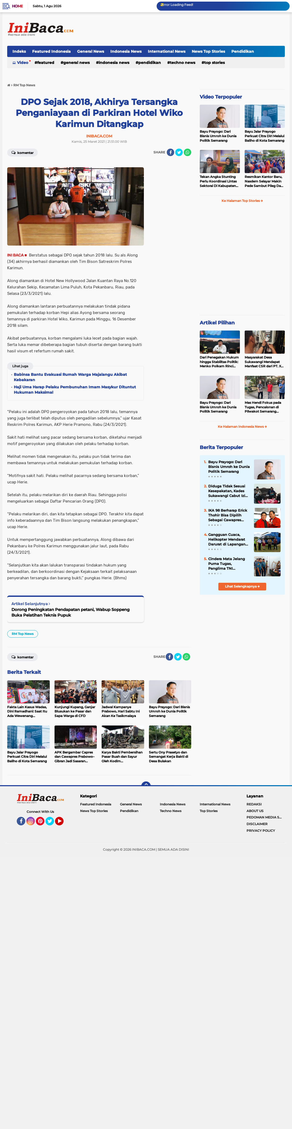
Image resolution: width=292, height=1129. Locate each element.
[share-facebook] (170, 152)
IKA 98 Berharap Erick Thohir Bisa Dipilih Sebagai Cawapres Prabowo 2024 (227, 515)
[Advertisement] (188, 29)
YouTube (63, 823)
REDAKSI (254, 804)
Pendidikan (242, 51)
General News (90, 51)
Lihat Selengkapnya (242, 586)
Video (22, 62)
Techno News (182, 62)
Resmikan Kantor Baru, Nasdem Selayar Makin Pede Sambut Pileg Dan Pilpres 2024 (264, 181)
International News (166, 51)
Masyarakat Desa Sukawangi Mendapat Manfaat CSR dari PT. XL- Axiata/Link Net (264, 362)
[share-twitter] (179, 152)
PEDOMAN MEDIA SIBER (266, 817)
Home (17, 6)
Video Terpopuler (221, 97)
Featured (45, 62)
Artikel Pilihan (217, 323)
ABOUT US (255, 811)
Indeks (19, 51)
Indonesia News (125, 51)
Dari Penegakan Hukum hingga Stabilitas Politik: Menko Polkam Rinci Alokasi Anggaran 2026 (219, 362)
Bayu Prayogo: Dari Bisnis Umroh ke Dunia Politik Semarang (218, 135)
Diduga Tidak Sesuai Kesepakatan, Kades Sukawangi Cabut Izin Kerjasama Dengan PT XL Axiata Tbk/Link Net (229, 491)
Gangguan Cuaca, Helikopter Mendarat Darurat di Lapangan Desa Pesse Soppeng (227, 539)
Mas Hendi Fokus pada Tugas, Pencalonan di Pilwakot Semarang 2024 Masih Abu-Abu (263, 407)
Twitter (52, 823)
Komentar (22, 152)
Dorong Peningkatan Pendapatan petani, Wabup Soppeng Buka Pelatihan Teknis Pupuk (70, 612)
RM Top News (23, 634)
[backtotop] (146, 786)
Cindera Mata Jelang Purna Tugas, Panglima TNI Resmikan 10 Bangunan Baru (226, 564)
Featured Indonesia (51, 51)
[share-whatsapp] (187, 152)
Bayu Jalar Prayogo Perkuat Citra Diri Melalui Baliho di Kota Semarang (264, 135)
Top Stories (214, 62)
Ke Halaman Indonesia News (242, 427)
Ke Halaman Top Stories (242, 201)
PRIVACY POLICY (261, 831)
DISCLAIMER (257, 824)
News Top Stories (208, 51)
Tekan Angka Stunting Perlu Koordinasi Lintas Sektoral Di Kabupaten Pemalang (218, 181)
